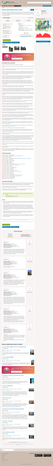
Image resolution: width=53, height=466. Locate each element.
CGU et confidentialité (5, 453)
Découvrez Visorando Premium (26, 36)
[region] (43, 25)
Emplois (3, 456)
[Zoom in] (50, 21)
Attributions (37, 30)
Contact (3, 461)
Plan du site (3, 455)
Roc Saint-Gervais (16, 164)
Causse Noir (21, 26)
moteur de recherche (23, 442)
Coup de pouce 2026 (5, 460)
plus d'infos (15, 196)
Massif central (25, 25)
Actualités (3, 458)
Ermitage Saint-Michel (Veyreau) (26, 158)
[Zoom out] (50, 23)
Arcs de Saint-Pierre (18, 171)
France (23, 23)
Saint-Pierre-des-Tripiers (25, 112)
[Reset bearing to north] (50, 24)
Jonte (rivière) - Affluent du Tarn (18, 155)
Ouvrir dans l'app (7, 40)
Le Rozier (24, 27)
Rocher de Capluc (17, 175)
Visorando (3, 7)
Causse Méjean (29, 25)
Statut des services (23, 464)
